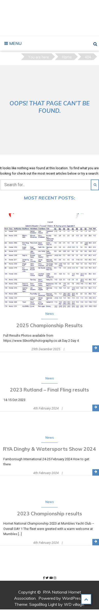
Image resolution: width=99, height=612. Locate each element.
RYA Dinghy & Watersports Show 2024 (49, 449)
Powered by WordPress (60, 598)
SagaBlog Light (43, 604)
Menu (15, 43)
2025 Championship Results (49, 325)
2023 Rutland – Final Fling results (49, 390)
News (49, 314)
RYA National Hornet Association (51, 18)
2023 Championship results (49, 513)
